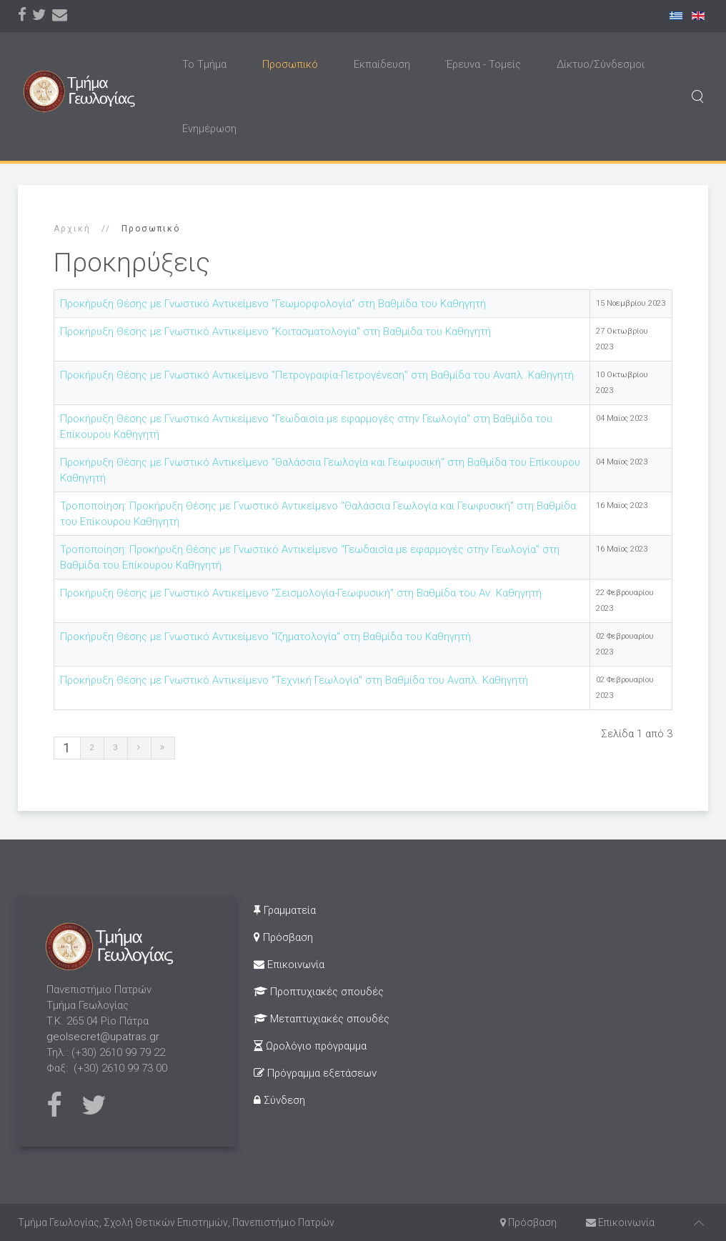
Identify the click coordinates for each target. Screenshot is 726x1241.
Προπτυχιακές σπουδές (319, 991)
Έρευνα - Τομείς (483, 64)
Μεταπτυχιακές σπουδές (321, 1018)
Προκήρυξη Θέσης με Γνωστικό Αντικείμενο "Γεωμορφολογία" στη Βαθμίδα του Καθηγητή (273, 303)
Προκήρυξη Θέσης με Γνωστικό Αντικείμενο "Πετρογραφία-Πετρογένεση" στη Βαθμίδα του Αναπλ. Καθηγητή (317, 375)
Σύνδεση (279, 1100)
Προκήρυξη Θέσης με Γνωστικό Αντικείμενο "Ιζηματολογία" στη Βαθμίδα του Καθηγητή (265, 636)
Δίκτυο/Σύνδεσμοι (601, 64)
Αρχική (72, 229)
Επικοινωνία (289, 964)
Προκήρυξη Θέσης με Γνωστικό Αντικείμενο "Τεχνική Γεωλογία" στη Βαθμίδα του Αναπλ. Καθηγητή (294, 680)
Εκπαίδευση (382, 64)
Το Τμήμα (204, 64)
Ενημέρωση (209, 128)
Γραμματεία (285, 910)
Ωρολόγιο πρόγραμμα (310, 1046)
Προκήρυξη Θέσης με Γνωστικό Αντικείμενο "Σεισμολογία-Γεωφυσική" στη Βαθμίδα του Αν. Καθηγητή (301, 593)
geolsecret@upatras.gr (102, 1036)
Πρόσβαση (283, 937)
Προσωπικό (290, 64)
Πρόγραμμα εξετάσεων (315, 1073)
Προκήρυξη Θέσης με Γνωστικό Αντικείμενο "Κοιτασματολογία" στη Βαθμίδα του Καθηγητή (275, 331)
